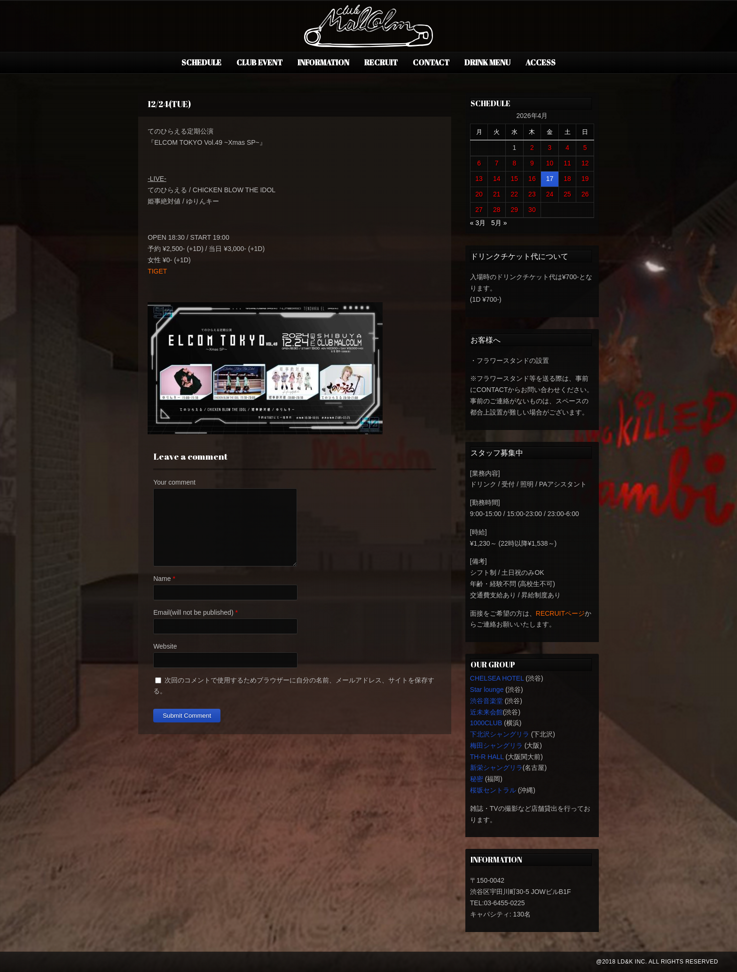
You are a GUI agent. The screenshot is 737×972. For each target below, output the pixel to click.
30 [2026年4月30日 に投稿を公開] (532, 209)
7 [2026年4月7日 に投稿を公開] (497, 163)
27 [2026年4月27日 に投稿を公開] (479, 209)
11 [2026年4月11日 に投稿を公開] (567, 163)
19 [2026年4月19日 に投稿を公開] (585, 178)
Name (162, 578)
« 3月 (478, 223)
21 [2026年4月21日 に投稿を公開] (497, 194)
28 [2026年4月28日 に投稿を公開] (497, 209)
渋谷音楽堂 (486, 701)
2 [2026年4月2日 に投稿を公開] (532, 147)
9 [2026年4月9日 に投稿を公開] (532, 163)
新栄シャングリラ (496, 767)
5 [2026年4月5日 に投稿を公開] (585, 147)
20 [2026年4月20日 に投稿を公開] (479, 194)
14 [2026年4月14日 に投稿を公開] (497, 178)
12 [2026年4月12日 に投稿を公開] (585, 163)
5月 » (499, 223)
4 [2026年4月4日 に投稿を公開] (567, 147)
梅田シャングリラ (496, 745)
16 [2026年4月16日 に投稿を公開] (532, 178)
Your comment (174, 482)
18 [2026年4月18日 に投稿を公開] (567, 178)
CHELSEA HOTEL (497, 678)
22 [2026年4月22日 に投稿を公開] (514, 194)
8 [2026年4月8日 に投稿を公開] (514, 163)
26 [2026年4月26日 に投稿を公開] (585, 194)
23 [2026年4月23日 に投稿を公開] (532, 194)
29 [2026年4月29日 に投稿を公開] (514, 209)
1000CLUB (486, 723)
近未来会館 (486, 712)
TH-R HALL (487, 756)
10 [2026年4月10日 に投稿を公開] (550, 163)
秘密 (476, 779)
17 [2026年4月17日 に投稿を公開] (550, 178)
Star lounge (487, 689)
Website (165, 646)
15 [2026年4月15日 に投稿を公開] (514, 178)
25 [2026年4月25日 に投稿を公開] (567, 194)
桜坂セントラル (493, 790)
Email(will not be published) (193, 612)
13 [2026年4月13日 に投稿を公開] (479, 178)
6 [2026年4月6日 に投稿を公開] (479, 163)
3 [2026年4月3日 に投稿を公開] (550, 147)
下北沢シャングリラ (499, 734)
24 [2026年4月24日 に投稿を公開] (550, 194)
